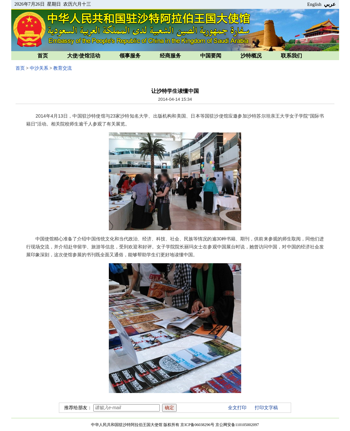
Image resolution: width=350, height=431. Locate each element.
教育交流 (62, 68)
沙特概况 (251, 55)
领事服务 (130, 55)
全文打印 (237, 407)
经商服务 (170, 55)
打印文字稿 (266, 407)
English (314, 4)
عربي (330, 4)
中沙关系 (39, 68)
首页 (42, 55)
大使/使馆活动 (83, 55)
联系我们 (291, 55)
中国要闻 (210, 55)
